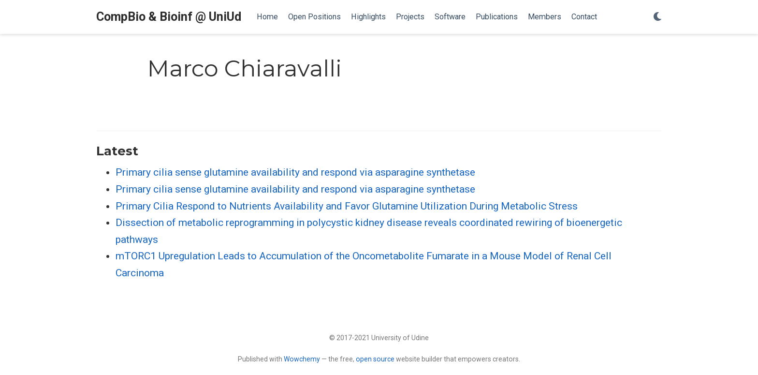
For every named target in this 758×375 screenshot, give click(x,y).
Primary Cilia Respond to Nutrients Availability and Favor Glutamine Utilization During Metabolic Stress (347, 206)
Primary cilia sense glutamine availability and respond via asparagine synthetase (295, 172)
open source (375, 359)
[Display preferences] (657, 17)
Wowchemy (302, 359)
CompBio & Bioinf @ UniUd (168, 17)
